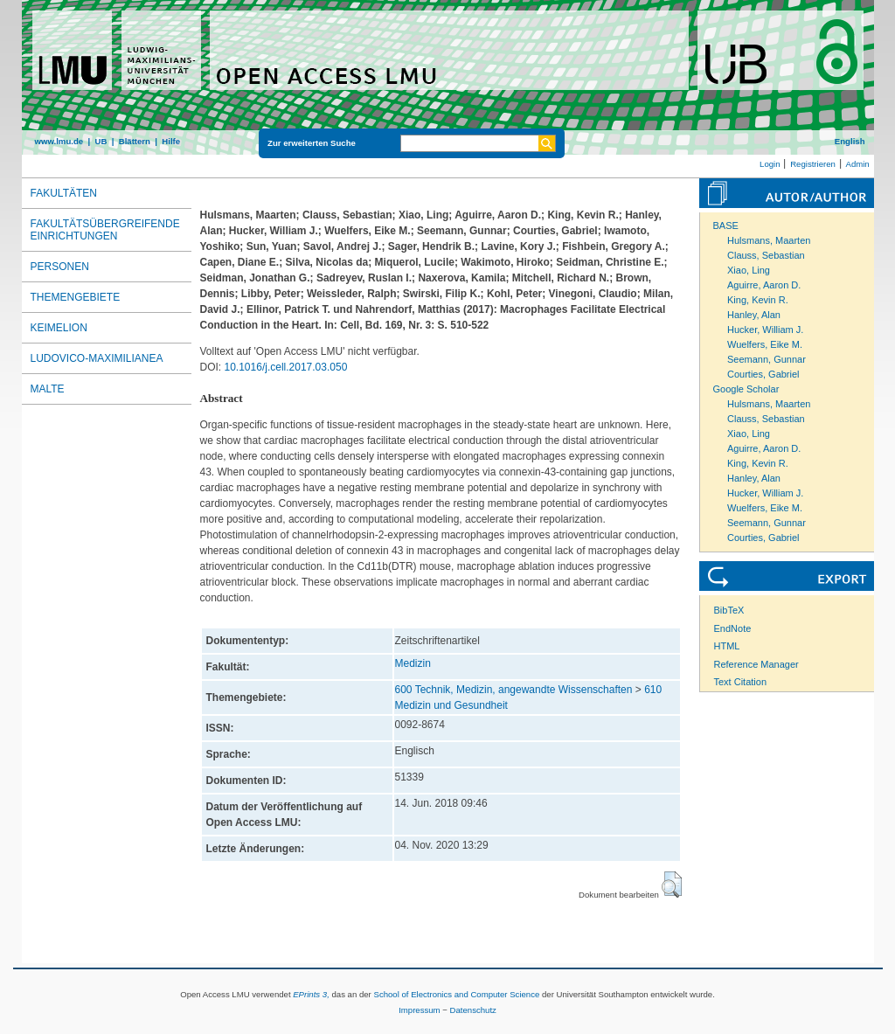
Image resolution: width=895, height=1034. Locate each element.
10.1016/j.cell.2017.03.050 (286, 367)
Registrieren (813, 164)
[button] (672, 884)
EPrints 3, (311, 994)
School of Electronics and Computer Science (456, 994)
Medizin (413, 663)
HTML (727, 646)
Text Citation (740, 682)
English (850, 141)
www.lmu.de (59, 141)
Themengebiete (76, 297)
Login (770, 164)
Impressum (419, 1010)
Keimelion (59, 328)
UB (100, 141)
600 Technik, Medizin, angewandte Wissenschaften (514, 690)
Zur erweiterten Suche (311, 143)
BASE (726, 225)
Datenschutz (473, 1010)
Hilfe (171, 141)
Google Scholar (746, 389)
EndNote (733, 628)
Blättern (134, 141)
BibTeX (729, 610)
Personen (60, 266)
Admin (858, 164)
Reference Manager (756, 664)
